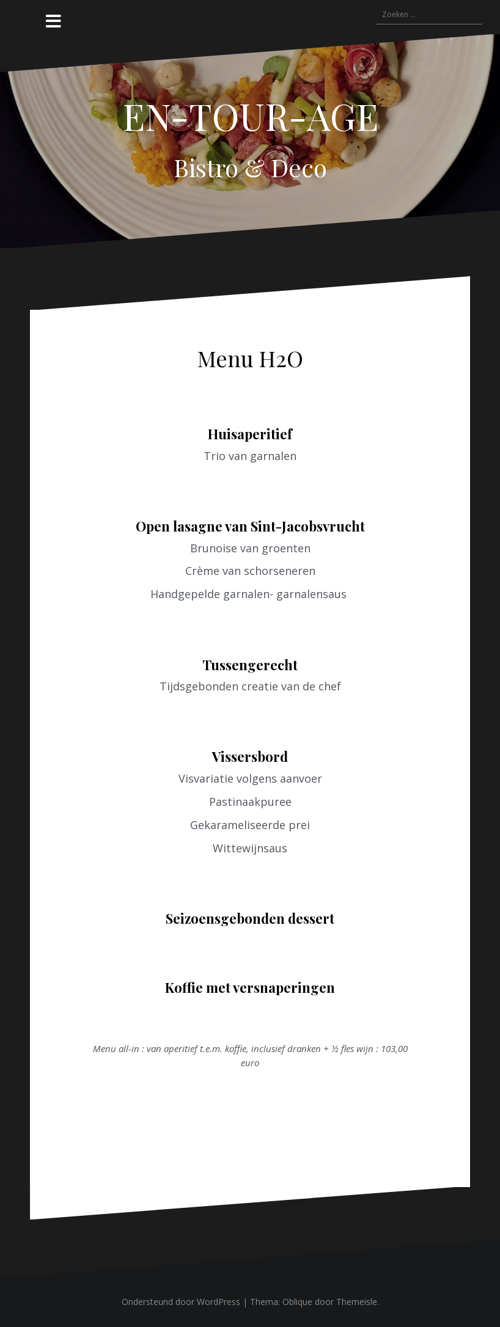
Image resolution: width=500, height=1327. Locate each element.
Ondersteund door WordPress (181, 1301)
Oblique (297, 1301)
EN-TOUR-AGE (250, 115)
